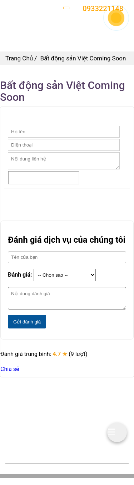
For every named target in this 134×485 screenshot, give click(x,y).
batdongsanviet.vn (61, 432)
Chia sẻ (9, 369)
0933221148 (52, 422)
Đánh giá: (20, 274)
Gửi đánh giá (27, 322)
